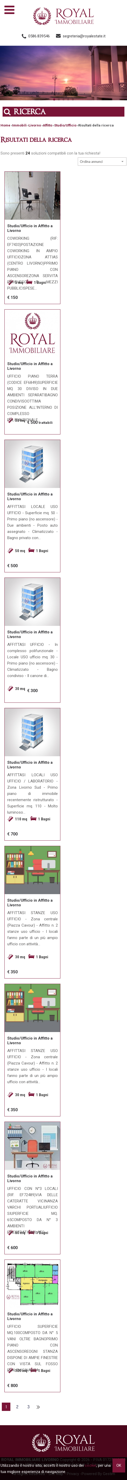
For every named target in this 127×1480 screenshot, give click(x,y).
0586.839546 (39, 36)
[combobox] (102, 161)
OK (118, 1465)
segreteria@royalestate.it (84, 36)
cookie (90, 1465)
